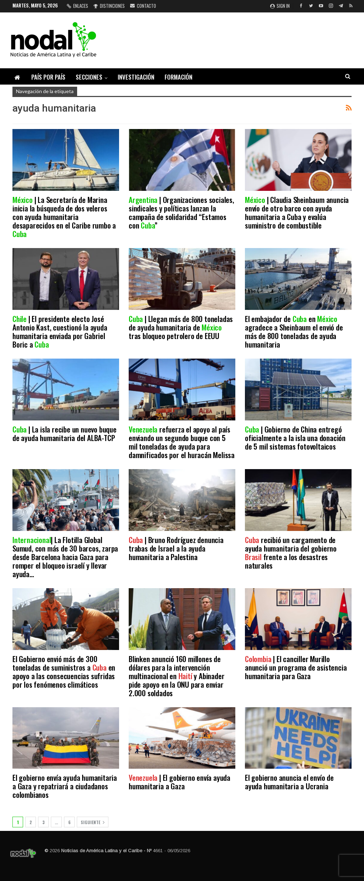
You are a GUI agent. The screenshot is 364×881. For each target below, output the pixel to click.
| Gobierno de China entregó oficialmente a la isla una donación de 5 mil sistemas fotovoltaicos (295, 438)
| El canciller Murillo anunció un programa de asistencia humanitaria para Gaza (296, 667)
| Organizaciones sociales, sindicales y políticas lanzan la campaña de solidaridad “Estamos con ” (181, 212)
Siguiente (93, 822)
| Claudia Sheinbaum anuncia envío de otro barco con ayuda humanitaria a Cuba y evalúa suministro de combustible (297, 212)
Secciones (89, 76)
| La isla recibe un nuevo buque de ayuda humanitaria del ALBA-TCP (64, 433)
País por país (48, 76)
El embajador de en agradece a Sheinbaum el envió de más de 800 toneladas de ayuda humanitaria (294, 331)
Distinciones (109, 5)
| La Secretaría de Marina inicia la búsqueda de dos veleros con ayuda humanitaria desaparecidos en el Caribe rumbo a (64, 216)
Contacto (143, 5)
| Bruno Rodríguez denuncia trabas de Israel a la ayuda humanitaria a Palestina (176, 548)
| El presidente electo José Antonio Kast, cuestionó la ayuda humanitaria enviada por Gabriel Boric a (59, 331)
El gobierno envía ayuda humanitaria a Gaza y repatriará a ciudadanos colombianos (64, 786)
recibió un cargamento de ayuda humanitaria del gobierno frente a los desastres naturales (291, 552)
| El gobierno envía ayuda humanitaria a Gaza (179, 781)
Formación (178, 76)
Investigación (136, 76)
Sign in (280, 5)
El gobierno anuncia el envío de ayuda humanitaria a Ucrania (289, 781)
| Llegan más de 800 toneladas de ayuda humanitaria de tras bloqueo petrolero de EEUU (181, 327)
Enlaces (77, 5)
